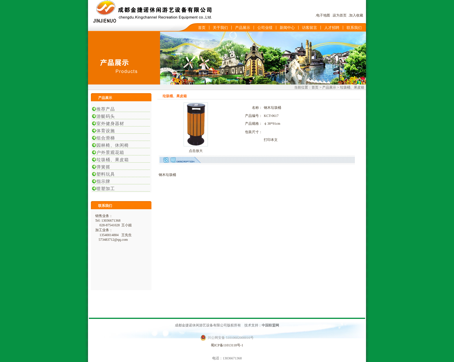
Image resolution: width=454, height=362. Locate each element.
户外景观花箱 (109, 152)
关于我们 (220, 27)
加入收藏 (356, 15)
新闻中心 (287, 27)
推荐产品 (104, 109)
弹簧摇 (102, 167)
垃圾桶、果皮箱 (111, 159)
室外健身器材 (109, 123)
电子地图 (323, 15)
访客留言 (309, 27)
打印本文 (271, 140)
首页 (202, 27)
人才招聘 (331, 27)
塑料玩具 (104, 174)
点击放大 (196, 151)
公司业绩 (264, 27)
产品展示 (242, 27)
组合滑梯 (104, 138)
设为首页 (340, 15)
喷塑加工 (104, 188)
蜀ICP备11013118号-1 (227, 345)
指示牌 (102, 181)
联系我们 (354, 27)
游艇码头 (104, 116)
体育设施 (104, 130)
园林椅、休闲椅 (111, 145)
